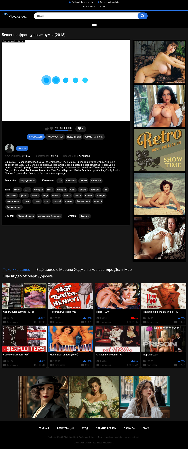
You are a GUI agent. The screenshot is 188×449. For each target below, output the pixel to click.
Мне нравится (47, 128)
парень (88, 195)
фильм (24, 195)
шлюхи (68, 201)
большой (95, 190)
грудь (26, 201)
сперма (56, 195)
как (106, 190)
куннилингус (13, 201)
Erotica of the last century (82, 2)
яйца (45, 195)
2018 (27, 190)
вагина (35, 195)
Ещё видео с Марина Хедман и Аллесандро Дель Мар (84, 269)
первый (98, 201)
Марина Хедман (26, 216)
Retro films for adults (109, 2)
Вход (102, 7)
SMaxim (22, 148)
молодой (61, 190)
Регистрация (89, 7)
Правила (129, 428)
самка (37, 201)
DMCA (146, 428)
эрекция (101, 195)
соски (78, 195)
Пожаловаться (55, 137)
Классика (71, 180)
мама (50, 190)
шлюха (83, 190)
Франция (84, 216)
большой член (14, 207)
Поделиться (74, 137)
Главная (44, 428)
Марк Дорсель (28, 180)
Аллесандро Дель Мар (49, 216)
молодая (38, 190)
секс (46, 201)
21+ (60, 180)
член (72, 190)
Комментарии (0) (94, 137)
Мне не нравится (51, 128)
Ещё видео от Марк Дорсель (28, 276)
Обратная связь (106, 428)
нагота (67, 195)
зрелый (57, 201)
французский (83, 201)
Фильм (83, 180)
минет (17, 190)
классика (11, 195)
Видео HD (96, 180)
